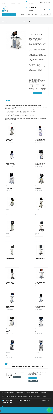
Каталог (25, 402)
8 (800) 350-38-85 (32, 7)
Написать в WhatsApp (33, 380)
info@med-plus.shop (30, 3)
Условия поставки (13, 3)
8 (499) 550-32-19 (32, 9)
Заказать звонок (30, 10)
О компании (4, 3)
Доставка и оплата (18, 3)
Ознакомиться (16, 376)
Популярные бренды (23, 14)
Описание (8, 100)
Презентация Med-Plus (32, 14)
